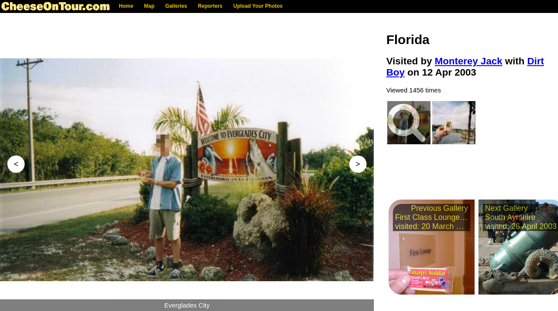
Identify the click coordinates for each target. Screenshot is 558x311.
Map (149, 6)
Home (126, 6)
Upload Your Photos (258, 6)
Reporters (210, 6)
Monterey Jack (468, 61)
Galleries (176, 6)
